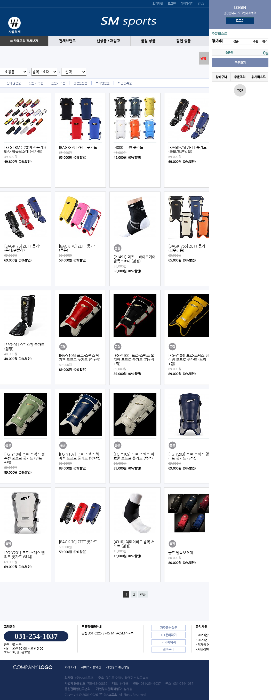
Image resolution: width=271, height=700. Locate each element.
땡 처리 (217, 41)
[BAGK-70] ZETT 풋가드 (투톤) (78, 248)
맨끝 (143, 594)
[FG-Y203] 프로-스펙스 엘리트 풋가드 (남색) (188, 456)
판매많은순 (14, 83)
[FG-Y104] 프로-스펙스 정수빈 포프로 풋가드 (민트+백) (24, 458)
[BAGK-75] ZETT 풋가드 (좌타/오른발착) (187, 149)
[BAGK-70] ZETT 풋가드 (78, 542)
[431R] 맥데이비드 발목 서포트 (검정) (134, 544)
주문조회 (239, 77)
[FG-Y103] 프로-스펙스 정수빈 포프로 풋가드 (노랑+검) (188, 359)
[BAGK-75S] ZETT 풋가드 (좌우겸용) (188, 248)
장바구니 (221, 77)
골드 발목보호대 (180, 553)
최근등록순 (125, 83)
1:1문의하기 (169, 635)
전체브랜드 (67, 41)
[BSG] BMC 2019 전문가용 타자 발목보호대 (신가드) (25, 149)
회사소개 (70, 667)
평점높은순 (80, 83)
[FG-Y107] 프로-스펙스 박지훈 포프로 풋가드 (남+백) (79, 456)
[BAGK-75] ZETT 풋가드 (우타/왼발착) (23, 248)
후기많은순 (102, 83)
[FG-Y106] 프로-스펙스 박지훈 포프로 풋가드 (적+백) (79, 357)
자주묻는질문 (168, 628)
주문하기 (240, 63)
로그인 (240, 20)
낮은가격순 (36, 83)
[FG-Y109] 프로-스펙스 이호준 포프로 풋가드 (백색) (134, 456)
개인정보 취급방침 (118, 667)
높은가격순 (58, 83)
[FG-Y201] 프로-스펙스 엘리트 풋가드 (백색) (24, 555)
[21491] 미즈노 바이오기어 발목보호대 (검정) (134, 259)
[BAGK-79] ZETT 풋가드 (78, 147)
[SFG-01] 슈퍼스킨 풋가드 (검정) (24, 347)
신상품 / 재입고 (108, 41)
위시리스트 (258, 77)
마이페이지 (186, 3)
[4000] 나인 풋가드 (128, 147)
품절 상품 (148, 41)
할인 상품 (183, 41)
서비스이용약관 (91, 667)
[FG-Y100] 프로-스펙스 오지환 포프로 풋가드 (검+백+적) (134, 359)
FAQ (200, 3)
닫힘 (203, 58)
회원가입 (158, 3)
